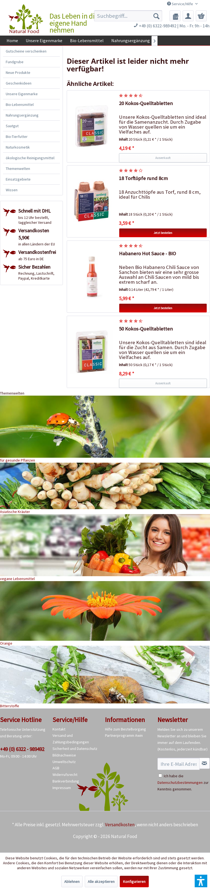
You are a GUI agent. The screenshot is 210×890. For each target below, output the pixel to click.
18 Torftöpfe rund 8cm (143, 178)
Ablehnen (72, 881)
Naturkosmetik (18, 147)
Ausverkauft (163, 158)
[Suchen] (156, 15)
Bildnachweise (64, 755)
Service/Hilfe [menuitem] (180, 3)
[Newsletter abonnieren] (204, 763)
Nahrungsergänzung (22, 115)
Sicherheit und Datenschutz (74, 748)
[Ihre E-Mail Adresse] (179, 764)
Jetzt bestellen (163, 233)
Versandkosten (120, 825)
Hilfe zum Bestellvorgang (125, 729)
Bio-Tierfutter (17, 136)
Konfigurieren (134, 881)
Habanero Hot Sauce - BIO (147, 253)
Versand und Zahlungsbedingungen (70, 738)
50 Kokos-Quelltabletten (146, 329)
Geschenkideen (18, 83)
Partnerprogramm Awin (124, 735)
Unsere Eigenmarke (22, 93)
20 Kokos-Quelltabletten (146, 103)
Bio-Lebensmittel (20, 104)
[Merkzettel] (175, 15)
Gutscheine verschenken (26, 51)
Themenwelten (18, 168)
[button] (201, 881)
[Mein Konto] (188, 15)
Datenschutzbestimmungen (180, 782)
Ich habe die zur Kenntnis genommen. (183, 782)
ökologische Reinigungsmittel (30, 157)
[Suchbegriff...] (128, 15)
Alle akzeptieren (101, 881)
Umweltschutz (64, 761)
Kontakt (58, 729)
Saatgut (12, 125)
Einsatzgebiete (18, 179)
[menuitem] (128, 15)
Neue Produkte (18, 72)
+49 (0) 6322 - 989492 (22, 749)
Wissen (12, 189)
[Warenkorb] (201, 15)
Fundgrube (15, 61)
